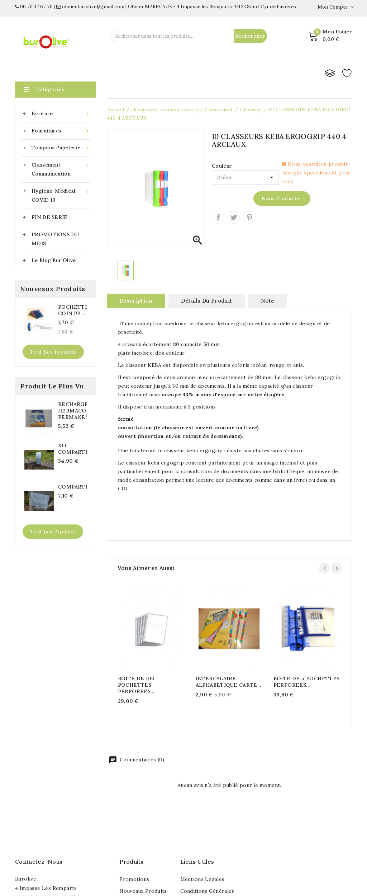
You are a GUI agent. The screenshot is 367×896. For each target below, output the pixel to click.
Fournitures (61, 130)
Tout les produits (53, 352)
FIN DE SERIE (50, 217)
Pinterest (249, 217)
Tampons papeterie (61, 147)
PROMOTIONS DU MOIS (55, 239)
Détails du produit (206, 300)
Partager (218, 217)
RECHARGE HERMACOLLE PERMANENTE (72, 410)
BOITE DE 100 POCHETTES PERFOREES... (136, 685)
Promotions (134, 879)
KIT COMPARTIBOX (72, 448)
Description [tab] (135, 300)
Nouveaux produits (143, 891)
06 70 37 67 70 (34, 7)
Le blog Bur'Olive (54, 260)
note (268, 300)
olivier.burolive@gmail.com (90, 7)
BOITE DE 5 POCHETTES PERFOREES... (306, 681)
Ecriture (61, 113)
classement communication (61, 168)
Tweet (233, 217)
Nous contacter (282, 198)
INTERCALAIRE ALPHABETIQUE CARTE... (228, 681)
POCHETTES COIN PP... (72, 310)
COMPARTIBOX (72, 487)
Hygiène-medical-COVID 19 (61, 195)
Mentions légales (202, 879)
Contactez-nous (38, 861)
